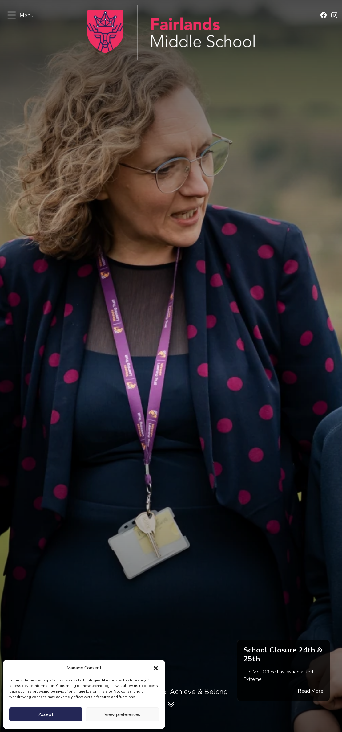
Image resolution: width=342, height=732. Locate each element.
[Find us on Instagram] (334, 15)
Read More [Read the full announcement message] (311, 691)
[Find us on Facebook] (324, 15)
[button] (156, 668)
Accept (46, 714)
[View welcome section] (171, 705)
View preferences (122, 714)
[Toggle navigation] (11, 15)
